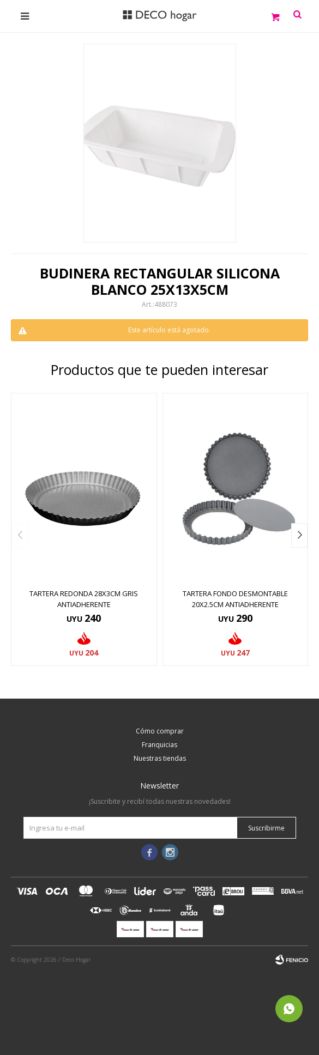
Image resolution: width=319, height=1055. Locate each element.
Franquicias (159, 744)
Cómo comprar (160, 731)
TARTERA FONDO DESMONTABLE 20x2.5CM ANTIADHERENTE (235, 599)
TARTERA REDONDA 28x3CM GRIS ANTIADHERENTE (83, 599)
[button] (299, 535)
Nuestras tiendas (160, 758)
